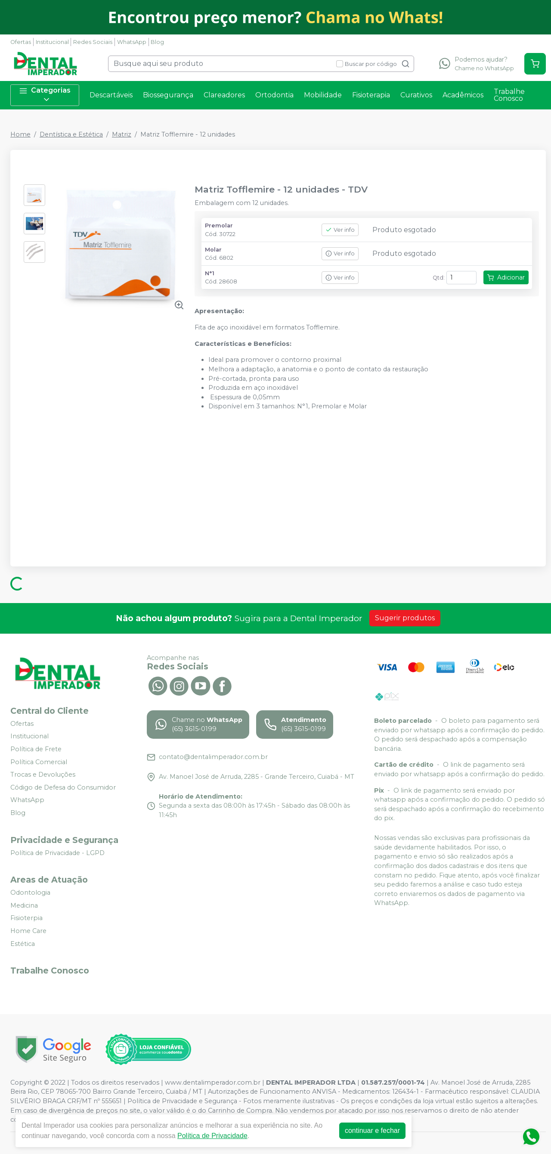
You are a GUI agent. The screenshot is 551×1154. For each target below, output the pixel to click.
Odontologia (30, 892)
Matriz (121, 134)
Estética (22, 944)
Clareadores (224, 95)
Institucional (52, 42)
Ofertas (20, 42)
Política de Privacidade (212, 1135)
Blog (157, 42)
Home (20, 134)
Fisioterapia (371, 95)
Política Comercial (38, 762)
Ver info (340, 230)
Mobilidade (323, 95)
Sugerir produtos (405, 618)
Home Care (28, 931)
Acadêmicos (463, 95)
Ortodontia (274, 95)
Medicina (24, 905)
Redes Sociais (92, 42)
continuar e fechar (372, 1130)
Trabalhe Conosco (509, 95)
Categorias (45, 95)
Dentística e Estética (71, 134)
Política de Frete (36, 749)
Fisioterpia (26, 918)
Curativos (416, 95)
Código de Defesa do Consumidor (63, 787)
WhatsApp (131, 42)
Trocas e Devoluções (42, 774)
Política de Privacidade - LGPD (57, 853)
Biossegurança (168, 95)
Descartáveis (111, 95)
